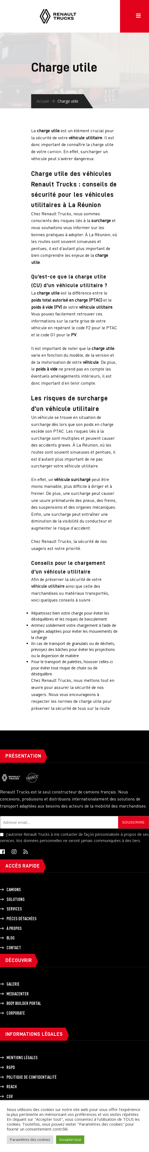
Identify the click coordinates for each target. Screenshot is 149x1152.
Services (14, 908)
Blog (11, 937)
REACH (12, 1086)
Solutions (16, 899)
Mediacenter (18, 993)
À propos (14, 928)
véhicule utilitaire (47, 586)
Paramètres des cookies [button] (30, 1139)
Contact (14, 947)
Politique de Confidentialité (32, 1077)
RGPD (11, 1067)
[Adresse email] (59, 822)
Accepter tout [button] (70, 1139)
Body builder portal (24, 1003)
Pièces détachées (22, 918)
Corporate (16, 1013)
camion (54, 151)
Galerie (13, 984)
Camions (14, 889)
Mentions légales (22, 1057)
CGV (10, 1096)
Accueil (43, 101)
